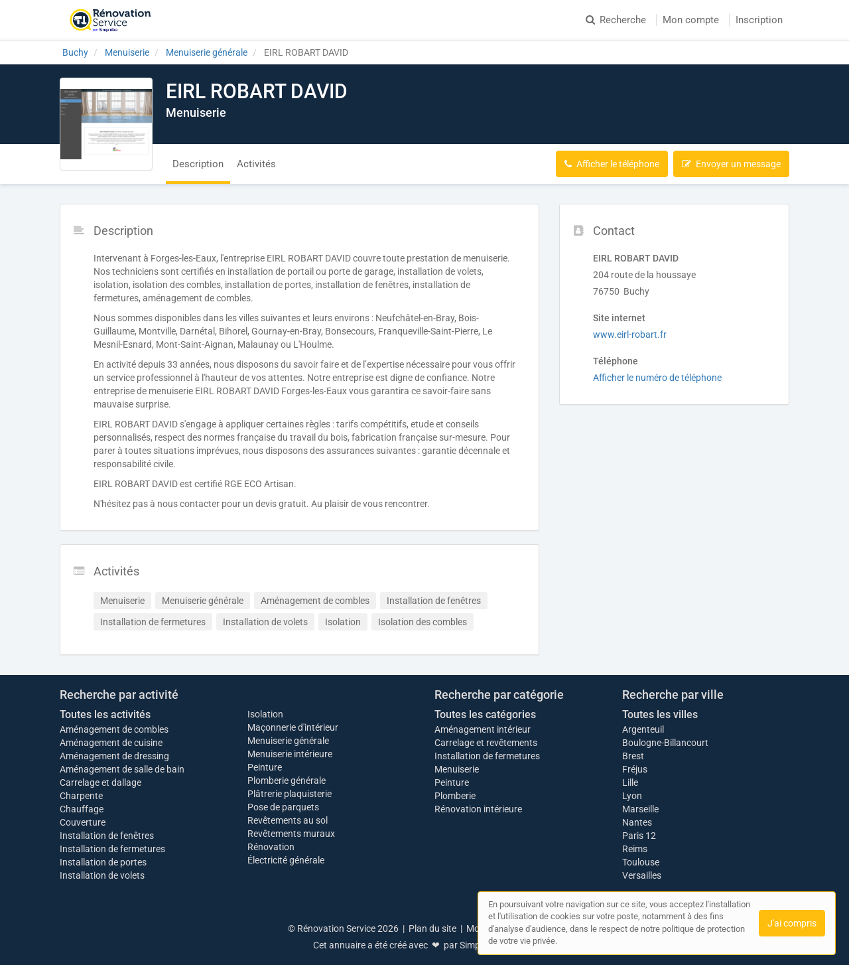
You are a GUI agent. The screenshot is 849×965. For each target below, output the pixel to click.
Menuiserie (456, 769)
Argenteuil (643, 729)
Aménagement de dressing (114, 756)
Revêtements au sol (287, 820)
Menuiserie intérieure (289, 754)
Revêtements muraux (291, 833)
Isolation (265, 714)
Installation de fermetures (112, 849)
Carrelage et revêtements (485, 742)
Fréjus (634, 769)
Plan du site (432, 928)
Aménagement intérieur (482, 729)
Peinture (264, 767)
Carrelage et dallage (100, 782)
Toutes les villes (660, 714)
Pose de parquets (283, 807)
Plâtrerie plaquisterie (289, 793)
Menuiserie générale (288, 740)
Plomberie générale (286, 780)
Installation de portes (103, 862)
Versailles (641, 875)
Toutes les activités (105, 714)
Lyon (632, 795)
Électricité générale (285, 860)
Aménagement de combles (114, 729)
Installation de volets (102, 875)
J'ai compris (791, 923)
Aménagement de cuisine (111, 742)
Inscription (759, 20)
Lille (630, 782)
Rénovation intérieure (478, 809)
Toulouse (640, 862)
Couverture (82, 822)
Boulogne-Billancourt (665, 742)
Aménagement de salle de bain (122, 769)
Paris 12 (639, 835)
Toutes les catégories (485, 714)
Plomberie (455, 795)
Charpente (81, 795)
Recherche (616, 20)
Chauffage (81, 809)
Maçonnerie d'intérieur (292, 727)
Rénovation (270, 847)
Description (198, 164)
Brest (633, 756)
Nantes (637, 822)
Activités (256, 164)
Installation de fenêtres (107, 835)
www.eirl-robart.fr (630, 334)
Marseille (640, 809)
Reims (634, 849)
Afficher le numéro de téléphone (657, 377)
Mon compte (691, 20)
